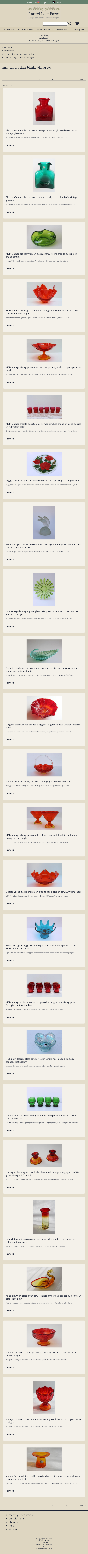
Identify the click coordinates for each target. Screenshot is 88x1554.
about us (14, 1522)
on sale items (17, 1518)
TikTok (58, 2)
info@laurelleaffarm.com (44, 1548)
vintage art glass (11, 47)
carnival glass (9, 50)
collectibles (62, 29)
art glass (43, 38)
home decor (9, 29)
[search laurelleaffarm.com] (70, 24)
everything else (77, 29)
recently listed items (21, 1515)
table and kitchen (26, 29)
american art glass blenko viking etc (19, 57)
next (82, 79)
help (11, 1525)
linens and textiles (45, 29)
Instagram (45, 2)
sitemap (13, 1529)
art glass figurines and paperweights (19, 54)
